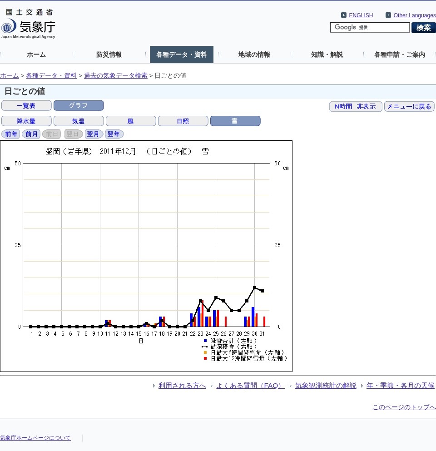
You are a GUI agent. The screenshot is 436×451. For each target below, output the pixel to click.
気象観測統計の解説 (326, 385)
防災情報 (109, 54)
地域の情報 (254, 54)
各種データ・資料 (181, 54)
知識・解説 (327, 54)
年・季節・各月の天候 (401, 385)
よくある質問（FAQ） (250, 385)
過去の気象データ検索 (116, 75)
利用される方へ (182, 385)
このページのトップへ (404, 407)
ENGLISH (361, 15)
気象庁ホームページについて (35, 438)
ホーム (36, 54)
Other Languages (415, 15)
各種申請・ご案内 (399, 54)
